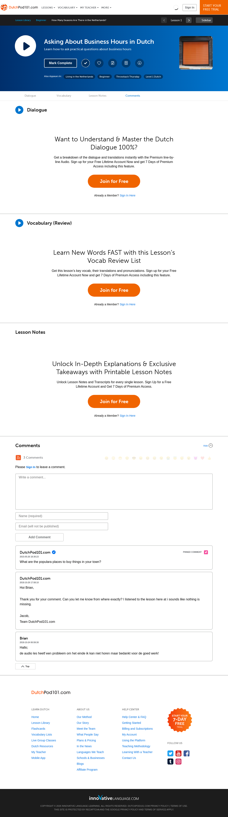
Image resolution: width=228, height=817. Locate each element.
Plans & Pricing (86, 740)
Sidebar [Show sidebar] (206, 20)
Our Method (84, 717)
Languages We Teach (90, 752)
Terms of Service (155, 809)
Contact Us (129, 758)
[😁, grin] (120, 458)
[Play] (19, 223)
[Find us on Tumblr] (170, 761)
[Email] (61, 526)
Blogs (80, 763)
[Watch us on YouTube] (178, 753)
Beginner (41, 20)
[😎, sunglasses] (134, 458)
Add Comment (36, 537)
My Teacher (88, 7)
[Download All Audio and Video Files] (139, 63)
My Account (129, 734)
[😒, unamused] (127, 458)
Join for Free (114, 181)
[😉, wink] (161, 458)
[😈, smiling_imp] (195, 458)
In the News (84, 746)
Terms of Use (178, 806)
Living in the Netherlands (79, 76)
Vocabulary (66, 7)
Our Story (83, 722)
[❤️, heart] (202, 458)
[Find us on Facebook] (186, 753)
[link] (189, 20)
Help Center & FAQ (134, 717)
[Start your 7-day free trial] (179, 720)
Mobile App (38, 758)
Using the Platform (133, 740)
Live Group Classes (43, 740)
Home (35, 717)
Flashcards (38, 728)
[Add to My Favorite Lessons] (99, 63)
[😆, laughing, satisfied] (147, 458)
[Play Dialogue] (19, 110)
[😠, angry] (140, 458)
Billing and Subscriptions (137, 728)
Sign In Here (127, 195)
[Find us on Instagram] (178, 761)
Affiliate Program (87, 769)
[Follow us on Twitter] (170, 753)
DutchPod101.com (139, 806)
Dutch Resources (42, 746)
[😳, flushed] (113, 458)
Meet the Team (86, 728)
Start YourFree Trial (214, 7)
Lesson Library (23, 20)
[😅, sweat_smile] (154, 458)
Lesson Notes (97, 95)
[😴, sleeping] (181, 458)
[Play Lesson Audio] (25, 45)
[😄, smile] (106, 458)
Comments (132, 95)
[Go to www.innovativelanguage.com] (114, 797)
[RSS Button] (18, 458)
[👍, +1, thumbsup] (209, 458)
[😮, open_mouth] (188, 458)
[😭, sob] (168, 458)
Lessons (47, 7)
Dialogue (30, 95)
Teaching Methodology (136, 746)
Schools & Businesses (91, 758)
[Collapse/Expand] (114, 445)
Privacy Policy (159, 806)
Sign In (189, 7)
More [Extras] (105, 7)
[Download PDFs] (126, 63)
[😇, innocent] (175, 458)
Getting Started (131, 722)
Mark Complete (60, 63)
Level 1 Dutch (153, 76)
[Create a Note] (112, 63)
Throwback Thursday (127, 76)
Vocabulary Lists (41, 734)
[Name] (61, 516)
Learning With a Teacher (137, 752)
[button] (175, 7)
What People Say (87, 734)
